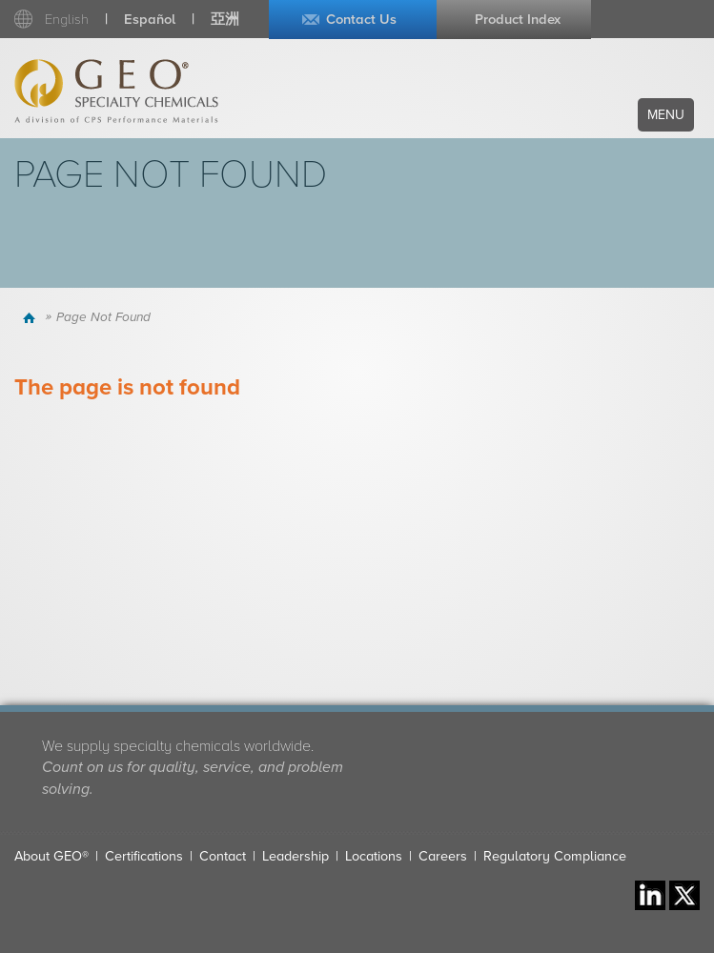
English (67, 19)
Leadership (295, 856)
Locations (373, 856)
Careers (442, 856)
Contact (222, 856)
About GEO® (51, 856)
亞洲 (225, 19)
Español (149, 19)
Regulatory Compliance (554, 856)
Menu (665, 115)
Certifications (144, 856)
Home (32, 317)
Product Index (518, 19)
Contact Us (361, 19)
